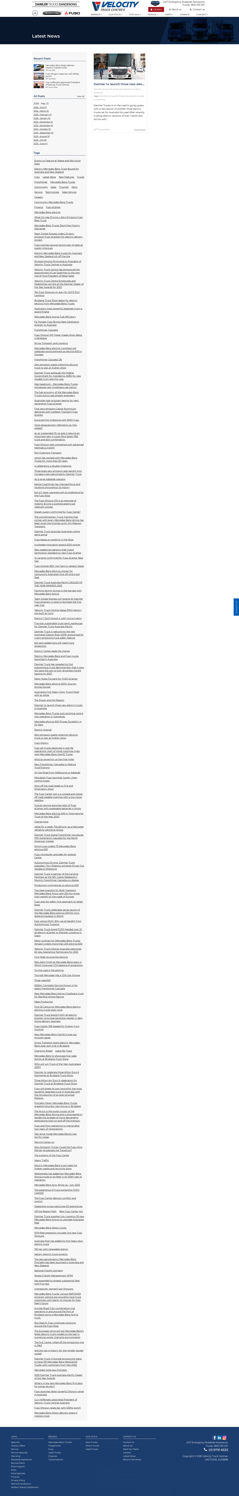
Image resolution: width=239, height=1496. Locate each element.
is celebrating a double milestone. (53, 466)
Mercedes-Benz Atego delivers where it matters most (55, 1414)
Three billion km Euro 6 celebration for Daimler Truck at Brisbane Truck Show (55, 1082)
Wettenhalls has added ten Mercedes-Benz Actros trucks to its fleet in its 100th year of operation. (58, 1176)
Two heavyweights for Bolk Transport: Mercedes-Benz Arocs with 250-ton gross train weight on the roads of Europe (57, 893)
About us (175, 9)
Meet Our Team (131, 1449)
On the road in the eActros (49, 970)
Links (14, 1437)
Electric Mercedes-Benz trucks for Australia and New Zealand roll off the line (58, 255)
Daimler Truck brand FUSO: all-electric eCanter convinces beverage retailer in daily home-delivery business (58, 1018)
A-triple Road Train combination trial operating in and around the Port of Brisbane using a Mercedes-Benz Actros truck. (56, 1313)
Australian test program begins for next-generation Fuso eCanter (56, 402)
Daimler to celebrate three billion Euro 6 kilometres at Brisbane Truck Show (56, 1074)
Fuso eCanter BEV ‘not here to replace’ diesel (59, 566)
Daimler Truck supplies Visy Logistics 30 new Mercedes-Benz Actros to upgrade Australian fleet (59, 1219)
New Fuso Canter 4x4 (71, 1211)
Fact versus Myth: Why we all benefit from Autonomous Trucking (57, 923)
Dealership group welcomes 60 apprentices (58, 1206)
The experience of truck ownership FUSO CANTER (56, 1192)
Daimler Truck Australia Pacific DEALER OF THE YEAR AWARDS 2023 (58, 584)
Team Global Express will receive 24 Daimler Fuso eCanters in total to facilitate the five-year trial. (58, 602)
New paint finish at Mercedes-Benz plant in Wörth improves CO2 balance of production (58, 964)
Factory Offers (18, 1445)
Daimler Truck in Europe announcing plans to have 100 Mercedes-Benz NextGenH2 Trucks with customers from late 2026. (58, 1361)
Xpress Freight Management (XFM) (53, 1275)
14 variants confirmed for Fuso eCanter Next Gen (58, 560)
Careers (156, 9)
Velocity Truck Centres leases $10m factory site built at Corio (58, 612)
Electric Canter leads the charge (52, 651)
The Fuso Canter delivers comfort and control (55, 1200)
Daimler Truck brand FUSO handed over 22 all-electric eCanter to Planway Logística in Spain (58, 932)
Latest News (49, 177)
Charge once (41, 821)
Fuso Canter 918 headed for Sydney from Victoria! (57, 1028)
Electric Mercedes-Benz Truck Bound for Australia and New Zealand (56, 170)
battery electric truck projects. (51, 1254)
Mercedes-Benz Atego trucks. (50, 1227)
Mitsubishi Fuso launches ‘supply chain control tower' (55, 779)
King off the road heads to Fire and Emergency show (53, 787)
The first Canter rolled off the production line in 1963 (59, 1344)
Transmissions (55, 1459)
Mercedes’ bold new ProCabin (50, 1370)
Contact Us (129, 1437)
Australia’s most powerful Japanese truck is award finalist (58, 310)
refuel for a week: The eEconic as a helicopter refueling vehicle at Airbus (59, 828)
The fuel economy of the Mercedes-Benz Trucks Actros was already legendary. (56, 394)
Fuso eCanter (53, 207)
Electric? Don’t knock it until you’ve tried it (58, 618)
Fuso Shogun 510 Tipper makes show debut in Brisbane (58, 337)
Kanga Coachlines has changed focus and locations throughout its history (57, 486)
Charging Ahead (43, 1050)
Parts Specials (18, 1473)
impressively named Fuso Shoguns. (54, 1288)
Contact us (197, 9)
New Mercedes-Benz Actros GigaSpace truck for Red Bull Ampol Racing (59, 995)
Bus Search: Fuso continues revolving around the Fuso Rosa (55, 1324)
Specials (135, 14)
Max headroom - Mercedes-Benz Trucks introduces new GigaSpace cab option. (56, 386)
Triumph (64, 187)
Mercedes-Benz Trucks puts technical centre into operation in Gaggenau (58, 715)
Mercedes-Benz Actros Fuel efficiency (55, 316)
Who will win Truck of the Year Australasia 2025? (57, 1066)
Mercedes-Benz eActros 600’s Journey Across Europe (55, 685)
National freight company (48, 1270)
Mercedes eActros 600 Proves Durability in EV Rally (58, 723)
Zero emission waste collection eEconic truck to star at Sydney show (56, 736)
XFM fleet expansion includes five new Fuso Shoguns (58, 1234)
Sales (53, 187)
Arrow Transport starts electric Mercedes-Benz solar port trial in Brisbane (57, 1044)
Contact (202, 14)
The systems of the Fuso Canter (51, 1155)
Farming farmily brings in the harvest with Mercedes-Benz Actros (58, 592)
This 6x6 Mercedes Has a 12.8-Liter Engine (57, 975)
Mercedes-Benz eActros (47, 212)
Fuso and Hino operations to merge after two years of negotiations (57, 1127)
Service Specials (19, 1452)
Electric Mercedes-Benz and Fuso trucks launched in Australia (56, 658)
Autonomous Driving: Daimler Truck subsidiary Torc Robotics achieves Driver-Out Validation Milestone (59, 865)
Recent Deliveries (132, 1459)
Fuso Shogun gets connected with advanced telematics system (59, 446)
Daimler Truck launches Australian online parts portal (57, 533)
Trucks (80, 177)
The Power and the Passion (49, 700)
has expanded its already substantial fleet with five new (57, 1282)
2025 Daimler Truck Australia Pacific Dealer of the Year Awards (58, 1377)
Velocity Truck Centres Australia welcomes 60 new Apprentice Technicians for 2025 (57, 950)
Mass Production (43, 1001)
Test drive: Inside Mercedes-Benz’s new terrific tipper (55, 1136)
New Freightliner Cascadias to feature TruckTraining (55, 766)
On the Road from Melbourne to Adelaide (57, 772)
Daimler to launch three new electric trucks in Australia (58, 707)
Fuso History (41, 743)
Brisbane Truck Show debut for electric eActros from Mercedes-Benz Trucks (55, 302)
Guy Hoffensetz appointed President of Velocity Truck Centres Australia (55, 1401)
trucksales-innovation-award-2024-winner (57, 544)
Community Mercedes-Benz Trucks (53, 202)
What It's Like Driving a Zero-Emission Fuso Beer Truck (58, 219)
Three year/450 (42, 980)
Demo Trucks (92, 1445)
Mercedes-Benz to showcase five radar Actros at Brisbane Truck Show (55, 1057)
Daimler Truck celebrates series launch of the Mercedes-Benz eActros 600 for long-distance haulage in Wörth (57, 913)
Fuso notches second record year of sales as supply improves (58, 247)
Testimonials (52, 192)
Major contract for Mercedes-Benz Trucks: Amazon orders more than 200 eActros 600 (58, 942)
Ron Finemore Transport (48, 452)
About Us (127, 1445)
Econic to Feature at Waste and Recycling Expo (57, 162)
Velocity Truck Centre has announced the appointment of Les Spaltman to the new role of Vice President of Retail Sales (57, 272)
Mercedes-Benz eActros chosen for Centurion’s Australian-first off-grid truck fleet (57, 574)
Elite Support (18, 1466)
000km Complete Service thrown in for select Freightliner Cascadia (56, 987)
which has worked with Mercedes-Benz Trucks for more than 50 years (55, 459)
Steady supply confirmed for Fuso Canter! (57, 512)
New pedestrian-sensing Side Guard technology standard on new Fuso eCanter (57, 551)
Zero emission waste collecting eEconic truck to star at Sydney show (56, 366)
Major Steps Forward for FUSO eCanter (56, 678)
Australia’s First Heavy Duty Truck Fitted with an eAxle (56, 694)
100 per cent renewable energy (51, 1249)
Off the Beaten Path (45, 1211)
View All (80, 96)
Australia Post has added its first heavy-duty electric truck (58, 1243)
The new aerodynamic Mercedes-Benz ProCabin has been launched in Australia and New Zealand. (59, 1262)
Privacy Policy (18, 1480)
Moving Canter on (44, 1142)
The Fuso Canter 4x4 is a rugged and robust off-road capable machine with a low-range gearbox (58, 797)
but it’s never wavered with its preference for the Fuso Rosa (59, 494)
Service (153, 14)
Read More (139, 129)
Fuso (37, 177)
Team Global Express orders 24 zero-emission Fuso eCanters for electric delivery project (58, 236)
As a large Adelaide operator (50, 479)
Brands (96, 14)
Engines (52, 1456)
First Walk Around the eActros (51, 957)
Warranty (16, 1456)
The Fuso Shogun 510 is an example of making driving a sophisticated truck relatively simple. (55, 503)
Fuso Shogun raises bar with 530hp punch (57, 1407)
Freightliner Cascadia (46, 330)
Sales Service (69, 192)
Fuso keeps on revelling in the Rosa (53, 539)
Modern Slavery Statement (24, 1487)
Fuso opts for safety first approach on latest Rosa (58, 903)
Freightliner (40, 182)
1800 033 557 (198, 4)
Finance (185, 14)
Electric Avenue (43, 729)
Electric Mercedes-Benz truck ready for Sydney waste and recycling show (55, 1167)
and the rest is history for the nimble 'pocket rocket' (58, 1352)
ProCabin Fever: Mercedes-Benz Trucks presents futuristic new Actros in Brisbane (57, 1105)
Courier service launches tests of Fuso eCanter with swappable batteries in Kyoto (57, 807)
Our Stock (91, 1437)
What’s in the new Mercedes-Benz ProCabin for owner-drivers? (58, 1385)
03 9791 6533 (216, 1450)
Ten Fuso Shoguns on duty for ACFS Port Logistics (57, 294)
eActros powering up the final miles (54, 759)
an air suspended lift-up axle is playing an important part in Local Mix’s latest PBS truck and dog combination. (57, 436)
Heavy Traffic (41, 1160)
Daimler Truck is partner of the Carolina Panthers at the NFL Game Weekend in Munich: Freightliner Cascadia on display (56, 877)
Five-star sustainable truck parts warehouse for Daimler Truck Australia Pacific (58, 625)
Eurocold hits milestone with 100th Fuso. (56, 420)
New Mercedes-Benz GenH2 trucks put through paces (55, 1036)
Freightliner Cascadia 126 (48, 359)
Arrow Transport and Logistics (51, 343)
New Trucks (91, 1442)
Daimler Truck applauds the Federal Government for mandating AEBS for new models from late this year (57, 376)
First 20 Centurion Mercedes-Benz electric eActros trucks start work (57, 1008)
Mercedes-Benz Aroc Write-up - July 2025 (57, 1185)
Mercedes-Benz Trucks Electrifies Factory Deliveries (57, 227)
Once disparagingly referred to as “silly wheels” (55, 427)
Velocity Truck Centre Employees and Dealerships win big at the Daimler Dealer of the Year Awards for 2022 (59, 284)
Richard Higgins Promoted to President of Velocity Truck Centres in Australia (57, 263)
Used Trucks (54, 1452)
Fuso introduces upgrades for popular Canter (55, 856)
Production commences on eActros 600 (56, 885)
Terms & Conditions (21, 1483)
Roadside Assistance (21, 1459)
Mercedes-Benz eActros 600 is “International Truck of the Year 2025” (58, 815)
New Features (66, 177)
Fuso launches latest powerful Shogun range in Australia (59, 1393)
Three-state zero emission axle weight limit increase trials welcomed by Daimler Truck (58, 473)
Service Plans (18, 1463)
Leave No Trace (63, 1050)
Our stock (115, 14)
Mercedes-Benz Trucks (62, 182)
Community (41, 187)
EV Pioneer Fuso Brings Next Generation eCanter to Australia (56, 323)
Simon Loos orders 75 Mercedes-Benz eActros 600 (55, 848)
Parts (169, 14)
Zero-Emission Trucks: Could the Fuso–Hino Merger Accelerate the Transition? (58, 1149)
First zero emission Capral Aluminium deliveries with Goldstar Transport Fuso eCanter (56, 411)
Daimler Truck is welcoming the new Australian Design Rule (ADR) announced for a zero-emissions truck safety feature (59, 634)
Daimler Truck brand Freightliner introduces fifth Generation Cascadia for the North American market (58, 838)
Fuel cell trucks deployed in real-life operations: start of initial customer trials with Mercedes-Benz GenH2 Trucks (57, 751)
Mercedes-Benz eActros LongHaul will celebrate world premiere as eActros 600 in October (58, 351)
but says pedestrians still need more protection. (54, 645)
